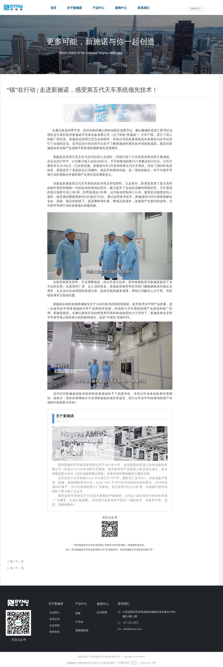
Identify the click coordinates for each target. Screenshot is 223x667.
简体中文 (195, 8)
